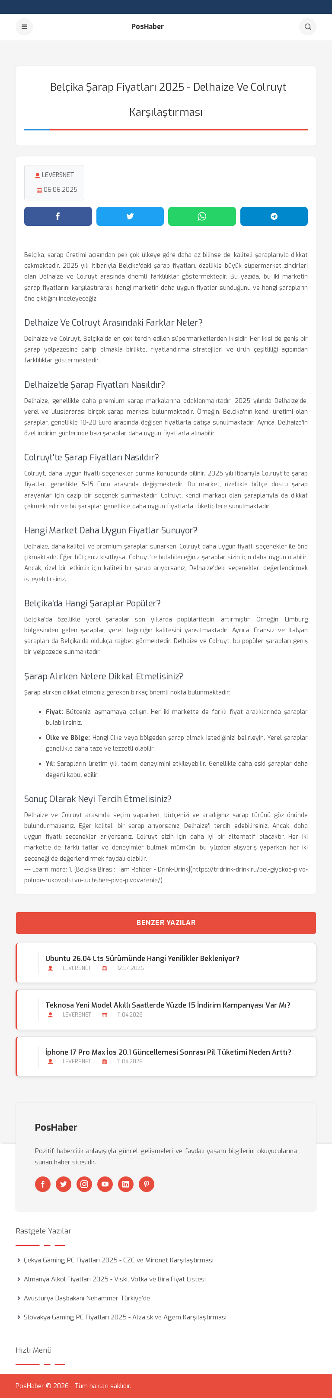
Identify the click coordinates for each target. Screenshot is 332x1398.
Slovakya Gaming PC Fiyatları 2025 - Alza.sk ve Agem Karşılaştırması (125, 1317)
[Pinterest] (146, 1184)
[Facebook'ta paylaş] (58, 216)
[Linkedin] (126, 1184)
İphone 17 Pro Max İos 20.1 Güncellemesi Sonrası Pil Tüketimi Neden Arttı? (168, 1052)
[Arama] (307, 26)
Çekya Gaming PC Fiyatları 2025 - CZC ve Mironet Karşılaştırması (119, 1260)
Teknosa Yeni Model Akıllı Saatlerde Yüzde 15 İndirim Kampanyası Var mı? (167, 1005)
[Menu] (24, 26)
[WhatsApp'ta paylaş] (202, 216)
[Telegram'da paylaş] (274, 216)
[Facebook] (43, 1184)
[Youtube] (105, 1184)
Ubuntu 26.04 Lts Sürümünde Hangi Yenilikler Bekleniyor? (142, 958)
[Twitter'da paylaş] (130, 216)
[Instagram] (84, 1184)
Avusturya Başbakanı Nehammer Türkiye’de (87, 1298)
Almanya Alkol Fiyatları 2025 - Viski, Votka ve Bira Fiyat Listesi (115, 1279)
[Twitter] (63, 1184)
